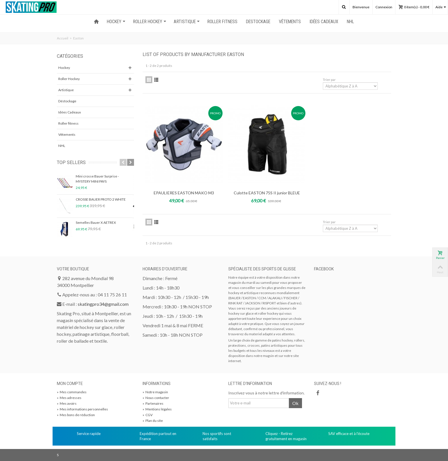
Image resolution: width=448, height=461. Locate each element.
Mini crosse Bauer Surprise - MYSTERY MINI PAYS (97, 178)
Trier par (329, 79)
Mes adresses (69, 398)
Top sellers (71, 162)
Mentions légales (157, 409)
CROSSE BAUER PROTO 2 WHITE (101, 199)
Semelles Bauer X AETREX (96, 222)
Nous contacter (156, 398)
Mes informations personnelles (82, 409)
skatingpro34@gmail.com (103, 304)
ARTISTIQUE (187, 21)
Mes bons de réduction (76, 415)
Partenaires (153, 403)
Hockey (64, 67)
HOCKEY (116, 21)
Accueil (62, 38)
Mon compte (70, 383)
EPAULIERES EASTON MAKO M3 (184, 192)
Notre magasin (155, 392)
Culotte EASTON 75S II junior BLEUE (267, 192)
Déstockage (67, 101)
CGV (148, 415)
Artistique (66, 90)
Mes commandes (72, 392)
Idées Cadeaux (323, 21)
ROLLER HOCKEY (149, 21)
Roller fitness (68, 123)
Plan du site (153, 420)
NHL (350, 21)
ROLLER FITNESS (222, 21)
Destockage (258, 21)
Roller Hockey (69, 79)
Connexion (383, 7)
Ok (295, 403)
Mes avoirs (67, 403)
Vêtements (290, 21)
